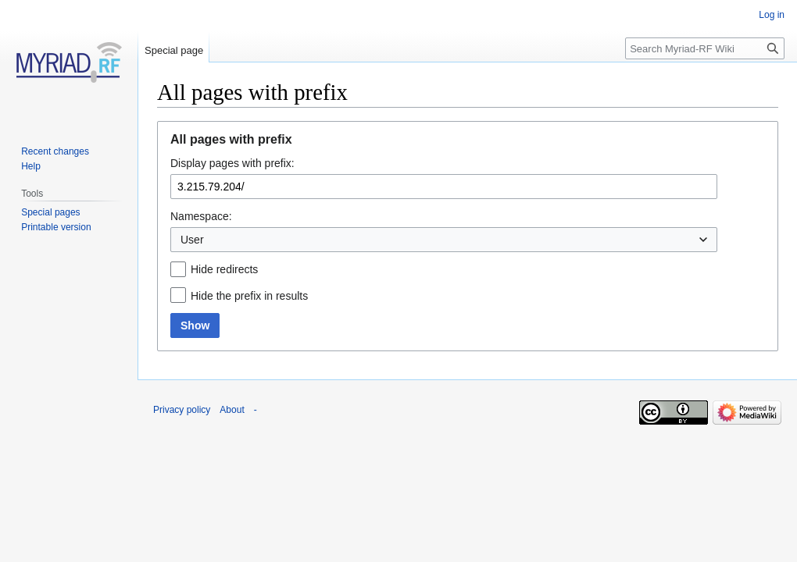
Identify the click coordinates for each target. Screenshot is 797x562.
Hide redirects (224, 269)
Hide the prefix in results (249, 296)
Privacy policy (181, 409)
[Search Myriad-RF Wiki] (704, 48)
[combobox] (443, 239)
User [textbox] (192, 239)
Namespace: (201, 216)
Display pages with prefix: (232, 163)
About (232, 409)
